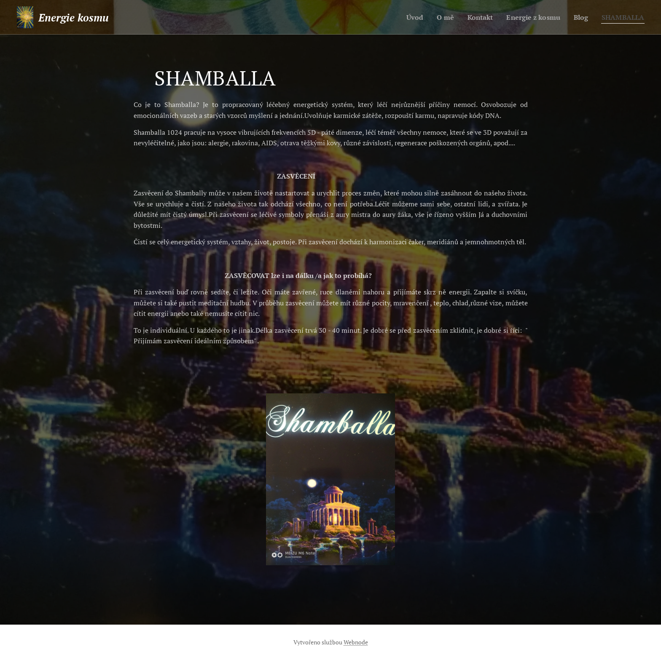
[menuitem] (405, 17)
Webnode (356, 642)
